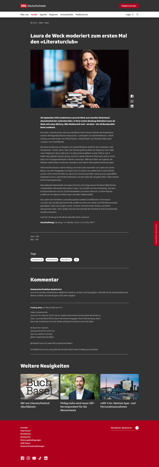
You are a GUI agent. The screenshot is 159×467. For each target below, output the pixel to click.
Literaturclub (37, 260)
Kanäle (34, 14)
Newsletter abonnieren (125, 428)
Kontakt (24, 427)
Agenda (43, 14)
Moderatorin (52, 260)
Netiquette (25, 437)
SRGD (41, 23)
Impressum (25, 431)
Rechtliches (25, 434)
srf (76, 260)
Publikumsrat (82, 14)
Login (130, 14)
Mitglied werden (128, 6)
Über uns (24, 14)
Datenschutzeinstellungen (32, 446)
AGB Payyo (25, 443)
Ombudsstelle (66, 14)
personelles (66, 260)
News (47, 23)
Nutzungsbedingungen (30, 440)
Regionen (53, 14)
